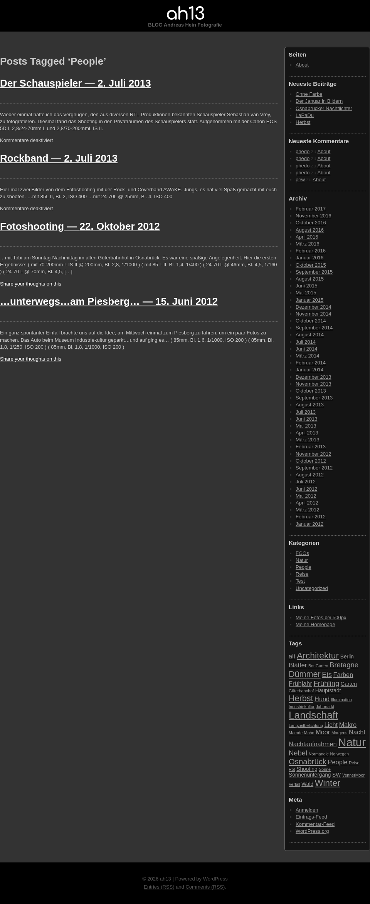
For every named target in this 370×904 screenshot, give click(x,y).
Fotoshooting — (80, 226)
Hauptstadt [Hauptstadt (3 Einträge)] (328, 690)
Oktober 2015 (311, 265)
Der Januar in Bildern (319, 101)
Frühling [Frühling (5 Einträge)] (327, 683)
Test (300, 581)
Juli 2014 (306, 342)
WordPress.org (312, 831)
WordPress (215, 879)
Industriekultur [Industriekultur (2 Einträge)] (301, 706)
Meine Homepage (315, 624)
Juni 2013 (306, 419)
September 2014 (314, 328)
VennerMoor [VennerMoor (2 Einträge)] (353, 775)
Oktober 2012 (311, 461)
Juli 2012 (306, 482)
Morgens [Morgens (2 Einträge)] (339, 732)
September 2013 (314, 398)
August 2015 (310, 279)
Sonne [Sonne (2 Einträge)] (325, 769)
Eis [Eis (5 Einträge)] (327, 674)
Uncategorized (312, 588)
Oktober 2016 (311, 223)
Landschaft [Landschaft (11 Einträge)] (313, 715)
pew (300, 179)
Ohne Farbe (309, 94)
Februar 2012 (311, 517)
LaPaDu (305, 115)
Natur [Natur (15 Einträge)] (352, 742)
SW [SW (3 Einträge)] (336, 775)
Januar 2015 (309, 300)
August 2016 (310, 230)
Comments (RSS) (205, 887)
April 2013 (307, 433)
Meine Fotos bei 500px (321, 617)
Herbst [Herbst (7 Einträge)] (301, 698)
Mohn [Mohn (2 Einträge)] (309, 732)
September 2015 (314, 272)
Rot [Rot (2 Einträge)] (292, 769)
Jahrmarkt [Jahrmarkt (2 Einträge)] (325, 706)
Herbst (303, 122)
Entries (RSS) (159, 887)
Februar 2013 (311, 446)
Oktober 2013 (311, 391)
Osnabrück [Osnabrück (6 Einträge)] (307, 761)
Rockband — (59, 158)
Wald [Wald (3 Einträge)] (307, 784)
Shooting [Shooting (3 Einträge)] (306, 769)
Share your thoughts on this (30, 284)
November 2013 (313, 384)
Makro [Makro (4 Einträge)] (348, 724)
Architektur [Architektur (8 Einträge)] (318, 655)
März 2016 (307, 244)
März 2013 (307, 440)
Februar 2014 (311, 363)
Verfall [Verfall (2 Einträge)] (294, 784)
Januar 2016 (309, 258)
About (302, 65)
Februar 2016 (311, 251)
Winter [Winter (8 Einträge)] (327, 783)
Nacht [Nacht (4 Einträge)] (357, 732)
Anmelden (307, 810)
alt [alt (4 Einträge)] (292, 656)
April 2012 (307, 503)
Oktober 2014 (311, 321)
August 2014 (310, 335)
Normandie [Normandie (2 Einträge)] (319, 754)
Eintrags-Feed (311, 817)
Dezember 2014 (313, 307)
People (303, 567)
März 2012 (307, 510)
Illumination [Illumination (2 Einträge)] (341, 699)
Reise (302, 574)
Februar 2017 (311, 209)
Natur (302, 560)
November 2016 (313, 216)
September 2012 (314, 468)
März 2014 (307, 356)
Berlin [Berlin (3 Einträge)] (347, 657)
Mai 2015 (306, 293)
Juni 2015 (306, 286)
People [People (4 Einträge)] (338, 762)
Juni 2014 (306, 349)
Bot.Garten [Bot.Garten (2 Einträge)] (318, 665)
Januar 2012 (309, 524)
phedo (302, 151)
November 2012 (313, 454)
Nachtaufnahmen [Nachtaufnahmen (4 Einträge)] (313, 743)
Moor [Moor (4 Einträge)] (323, 732)
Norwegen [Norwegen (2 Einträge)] (339, 754)
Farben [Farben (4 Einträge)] (343, 674)
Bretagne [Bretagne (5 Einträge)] (344, 665)
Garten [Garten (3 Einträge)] (349, 684)
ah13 (185, 14)
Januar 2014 (309, 370)
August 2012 (310, 475)
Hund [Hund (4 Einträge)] (322, 698)
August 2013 (310, 405)
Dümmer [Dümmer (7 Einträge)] (305, 674)
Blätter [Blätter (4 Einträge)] (298, 665)
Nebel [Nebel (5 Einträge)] (298, 753)
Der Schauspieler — (75, 83)
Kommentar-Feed (315, 824)
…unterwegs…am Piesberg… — (109, 301)
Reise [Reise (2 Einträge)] (354, 762)
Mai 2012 (306, 496)
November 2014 (313, 314)
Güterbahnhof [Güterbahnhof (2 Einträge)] (301, 690)
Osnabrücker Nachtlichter (324, 108)
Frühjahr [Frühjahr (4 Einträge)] (300, 683)
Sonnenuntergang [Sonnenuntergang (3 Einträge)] (310, 775)
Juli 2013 (306, 412)
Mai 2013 (306, 426)
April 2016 (307, 237)
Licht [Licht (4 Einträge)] (331, 724)
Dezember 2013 (313, 377)
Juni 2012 (306, 489)
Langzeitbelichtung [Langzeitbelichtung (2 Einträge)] (306, 725)
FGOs (302, 553)
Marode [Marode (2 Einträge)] (296, 732)
